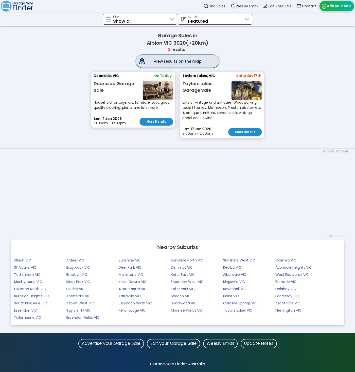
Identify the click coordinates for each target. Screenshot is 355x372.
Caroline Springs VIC (240, 303)
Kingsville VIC (234, 281)
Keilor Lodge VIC (132, 310)
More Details (156, 121)
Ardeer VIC (75, 260)
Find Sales (217, 6)
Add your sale (339, 5)
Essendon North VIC (135, 303)
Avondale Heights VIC (293, 267)
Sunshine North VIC (187, 260)
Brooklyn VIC (76, 274)
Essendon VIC (25, 310)
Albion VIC (22, 260)
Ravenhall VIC (234, 288)
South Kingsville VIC (30, 303)
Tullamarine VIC (27, 317)
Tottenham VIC (27, 274)
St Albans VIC (25, 267)
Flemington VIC (288, 310)
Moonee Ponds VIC (187, 310)
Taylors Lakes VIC (237, 310)
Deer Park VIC (130, 267)
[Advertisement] (180, 183)
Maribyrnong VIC (28, 281)
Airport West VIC (80, 303)
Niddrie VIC (75, 288)
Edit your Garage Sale (173, 343)
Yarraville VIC (130, 296)
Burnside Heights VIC (31, 296)
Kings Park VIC (78, 281)
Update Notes (258, 343)
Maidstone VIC (131, 274)
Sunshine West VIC (239, 260)
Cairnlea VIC (285, 260)
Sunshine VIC (130, 260)
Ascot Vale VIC (287, 303)
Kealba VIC (232, 267)
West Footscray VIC (292, 274)
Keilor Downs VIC (133, 281)
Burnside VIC (286, 281)
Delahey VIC (285, 288)
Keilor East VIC (183, 274)
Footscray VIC (287, 296)
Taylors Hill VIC (78, 310)
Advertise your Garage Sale (111, 343)
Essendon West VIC (187, 281)
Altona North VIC (133, 288)
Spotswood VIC (183, 303)
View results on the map (178, 61)
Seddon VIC (181, 296)
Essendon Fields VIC (83, 317)
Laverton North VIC (30, 288)
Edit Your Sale (280, 6)
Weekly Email (247, 6)
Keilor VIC (231, 296)
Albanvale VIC (235, 274)
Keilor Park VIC (183, 288)
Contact (309, 6)
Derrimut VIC (182, 267)
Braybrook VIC (78, 267)
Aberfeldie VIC (78, 296)
